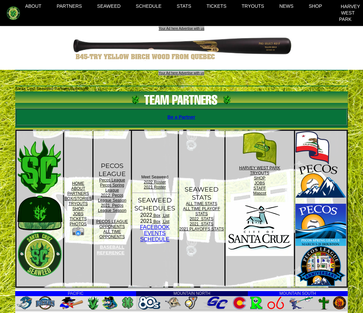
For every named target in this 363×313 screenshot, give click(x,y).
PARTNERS (69, 6)
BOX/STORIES (78, 198)
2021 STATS (201, 224)
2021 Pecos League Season (112, 208)
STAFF (259, 188)
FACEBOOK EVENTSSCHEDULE (155, 233)
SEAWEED (109, 6)
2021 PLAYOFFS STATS (201, 229)
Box (156, 215)
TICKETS (216, 6)
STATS (184, 6)
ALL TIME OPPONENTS (112, 234)
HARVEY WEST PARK (349, 13)
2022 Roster (155, 182)
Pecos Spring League (112, 188)
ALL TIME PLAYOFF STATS (201, 211)
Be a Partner (181, 117)
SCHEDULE (148, 6)
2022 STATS (201, 219)
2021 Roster (155, 187)
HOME (78, 183)
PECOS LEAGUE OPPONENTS (112, 224)
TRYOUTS (253, 6)
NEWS (286, 6)
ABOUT (33, 6)
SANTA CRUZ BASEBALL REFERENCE (112, 247)
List (165, 215)
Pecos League (112, 180)
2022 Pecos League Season (112, 198)
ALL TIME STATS (201, 203)
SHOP (315, 6)
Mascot (259, 193)
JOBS (78, 213)
